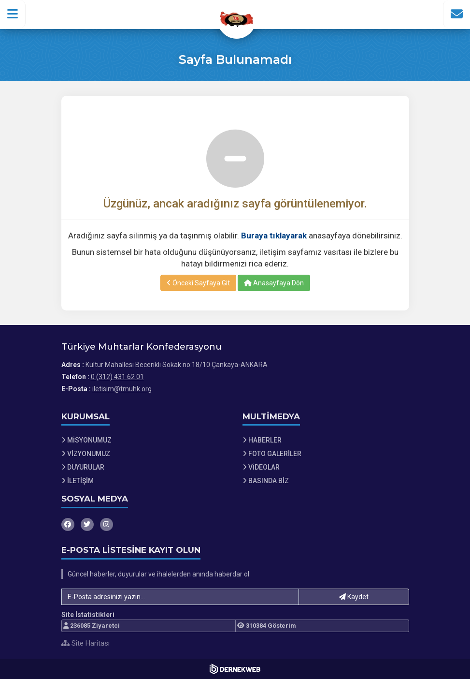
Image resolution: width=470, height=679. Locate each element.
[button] (13, 14)
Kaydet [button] (354, 597)
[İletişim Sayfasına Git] (456, 14)
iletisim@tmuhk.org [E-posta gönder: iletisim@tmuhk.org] (122, 389)
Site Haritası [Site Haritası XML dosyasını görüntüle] (85, 643)
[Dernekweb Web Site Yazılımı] (235, 669)
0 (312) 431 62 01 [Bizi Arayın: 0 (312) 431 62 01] (117, 377)
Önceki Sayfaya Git (198, 283)
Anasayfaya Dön (274, 283)
